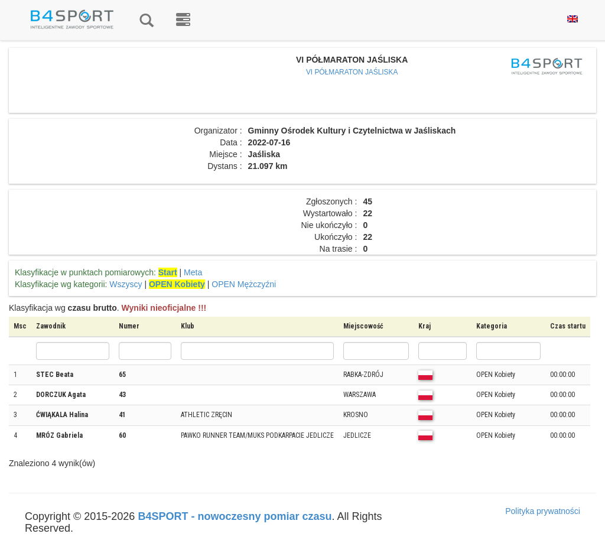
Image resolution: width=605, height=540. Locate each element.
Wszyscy (125, 284)
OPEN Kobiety (177, 284)
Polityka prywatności (542, 511)
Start (167, 272)
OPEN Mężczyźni (244, 284)
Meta (193, 272)
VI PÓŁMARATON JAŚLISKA (352, 72)
